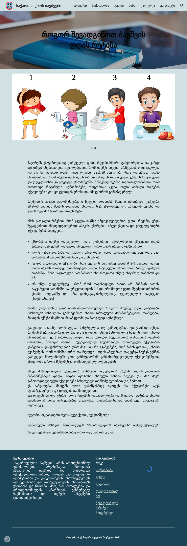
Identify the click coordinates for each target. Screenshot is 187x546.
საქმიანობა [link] (100, 5)
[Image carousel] (93, 111)
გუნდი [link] (119, 5)
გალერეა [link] (148, 5)
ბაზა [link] (132, 5)
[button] (182, 6)
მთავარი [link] (80, 5)
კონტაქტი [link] (167, 5)
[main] (93, 40)
